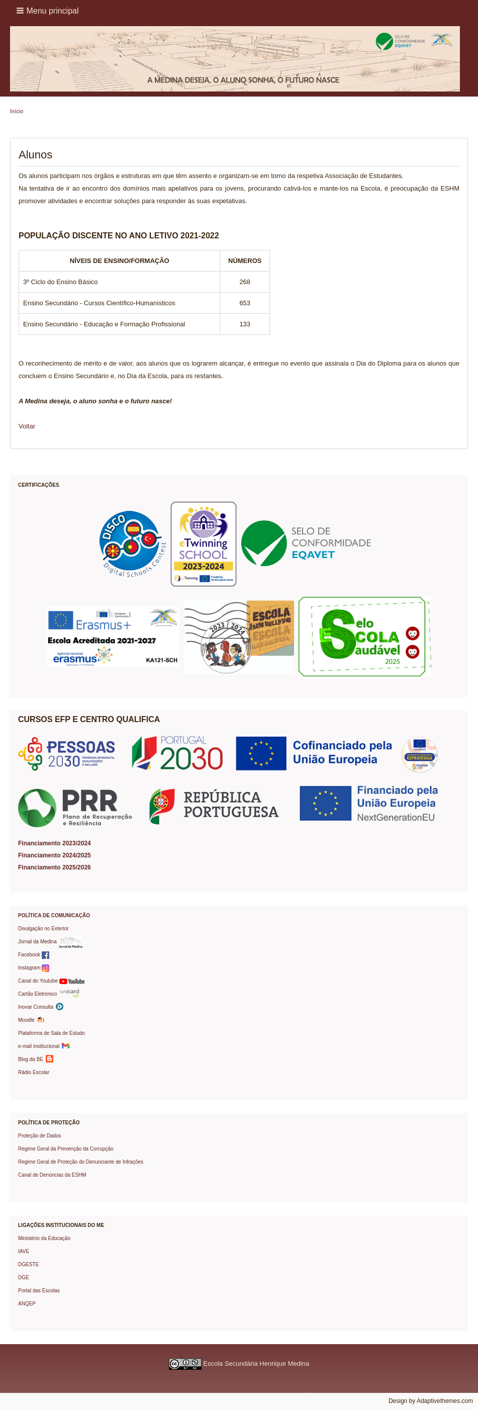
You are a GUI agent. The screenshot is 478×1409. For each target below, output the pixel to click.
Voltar (27, 426)
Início (16, 111)
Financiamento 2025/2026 (54, 867)
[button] (48, 11)
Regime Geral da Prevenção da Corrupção (66, 1149)
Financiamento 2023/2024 (54, 843)
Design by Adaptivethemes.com (431, 1400)
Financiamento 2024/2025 (54, 855)
